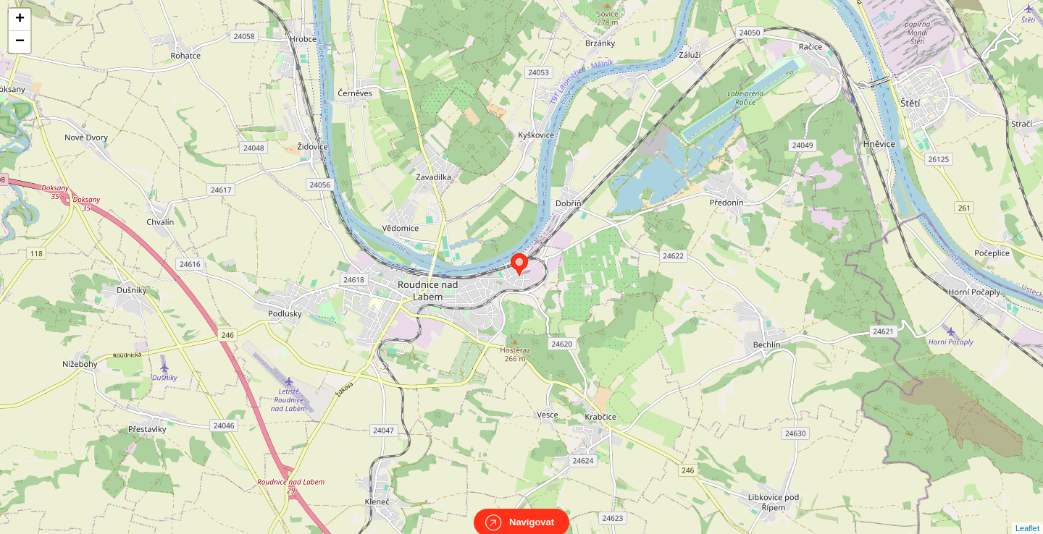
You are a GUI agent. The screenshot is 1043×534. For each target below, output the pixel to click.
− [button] (20, 42)
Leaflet (1027, 515)
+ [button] (20, 19)
